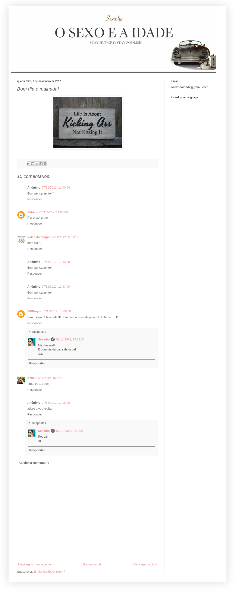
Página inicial (92, 564)
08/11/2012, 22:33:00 (70, 430)
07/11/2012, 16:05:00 (50, 378)
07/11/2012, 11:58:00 (65, 237)
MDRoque (34, 311)
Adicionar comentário (34, 462)
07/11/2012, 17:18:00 (56, 402)
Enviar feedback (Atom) (49, 571)
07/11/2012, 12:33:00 (56, 262)
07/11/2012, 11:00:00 (56, 187)
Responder (34, 199)
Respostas (39, 332)
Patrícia (32, 212)
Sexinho (44, 339)
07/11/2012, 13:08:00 (57, 311)
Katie (31, 378)
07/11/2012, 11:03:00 (54, 212)
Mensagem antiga (145, 564)
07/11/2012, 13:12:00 (70, 339)
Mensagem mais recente (34, 564)
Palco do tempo (38, 237)
